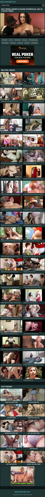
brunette (18, 40)
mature (5, 40)
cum (11, 40)
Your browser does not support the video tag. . (22, 25)
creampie (35, 43)
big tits (27, 43)
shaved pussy (33, 40)
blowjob (14, 43)
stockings (5, 43)
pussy (25, 40)
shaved (21, 43)
